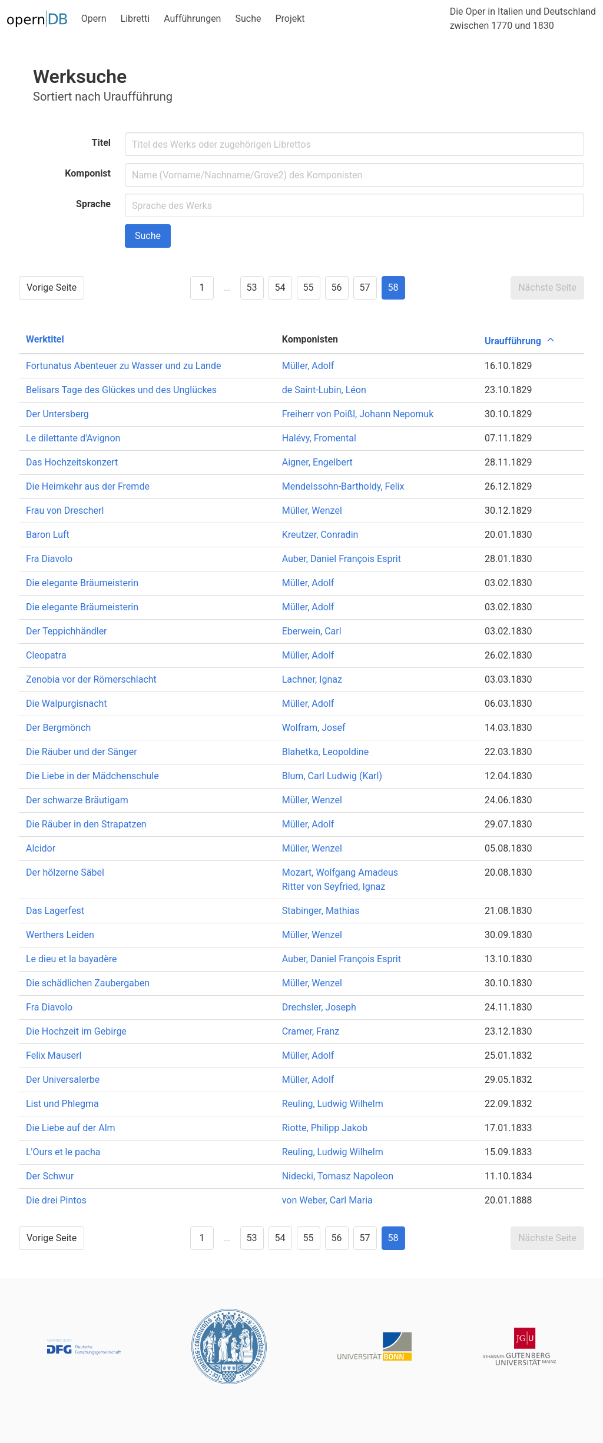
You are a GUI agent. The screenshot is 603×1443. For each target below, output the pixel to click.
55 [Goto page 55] (308, 287)
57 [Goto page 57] (365, 287)
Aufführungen (192, 18)
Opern (94, 18)
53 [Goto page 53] (252, 287)
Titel (101, 142)
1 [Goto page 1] (201, 287)
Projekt (289, 18)
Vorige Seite (51, 287)
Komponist (88, 173)
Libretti (135, 18)
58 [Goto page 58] (393, 287)
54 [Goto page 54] (280, 287)
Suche (248, 18)
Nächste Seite (547, 287)
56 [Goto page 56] (337, 287)
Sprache (93, 204)
